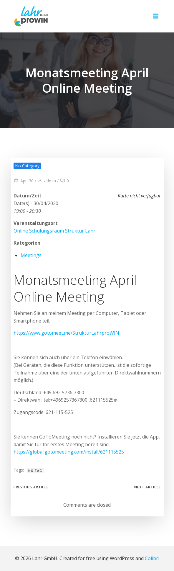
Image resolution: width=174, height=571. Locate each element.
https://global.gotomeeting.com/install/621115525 (69, 452)
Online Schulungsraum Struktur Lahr (54, 231)
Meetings (31, 255)
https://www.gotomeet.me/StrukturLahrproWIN (66, 333)
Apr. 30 (24, 181)
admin (46, 181)
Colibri (152, 558)
